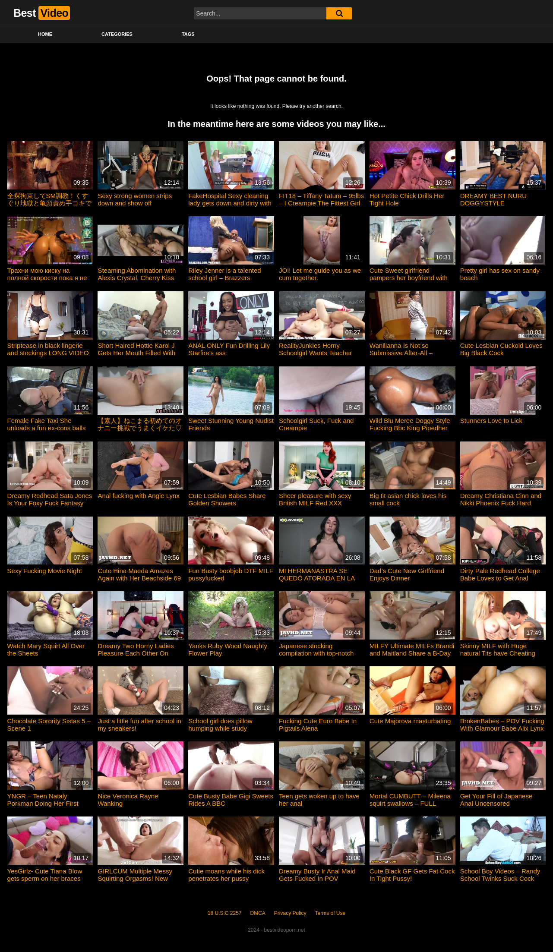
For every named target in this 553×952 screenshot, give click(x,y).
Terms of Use (330, 913)
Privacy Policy (290, 913)
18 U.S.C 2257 (225, 913)
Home (45, 34)
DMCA (257, 913)
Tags (188, 34)
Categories (117, 34)
